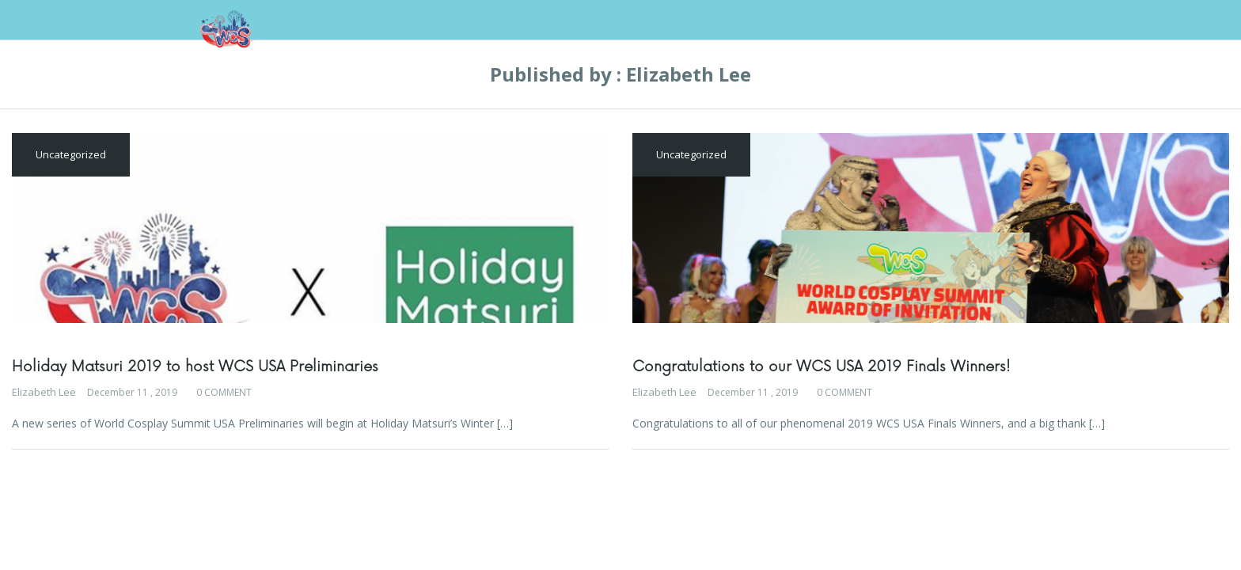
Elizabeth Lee (44, 392)
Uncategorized (71, 154)
